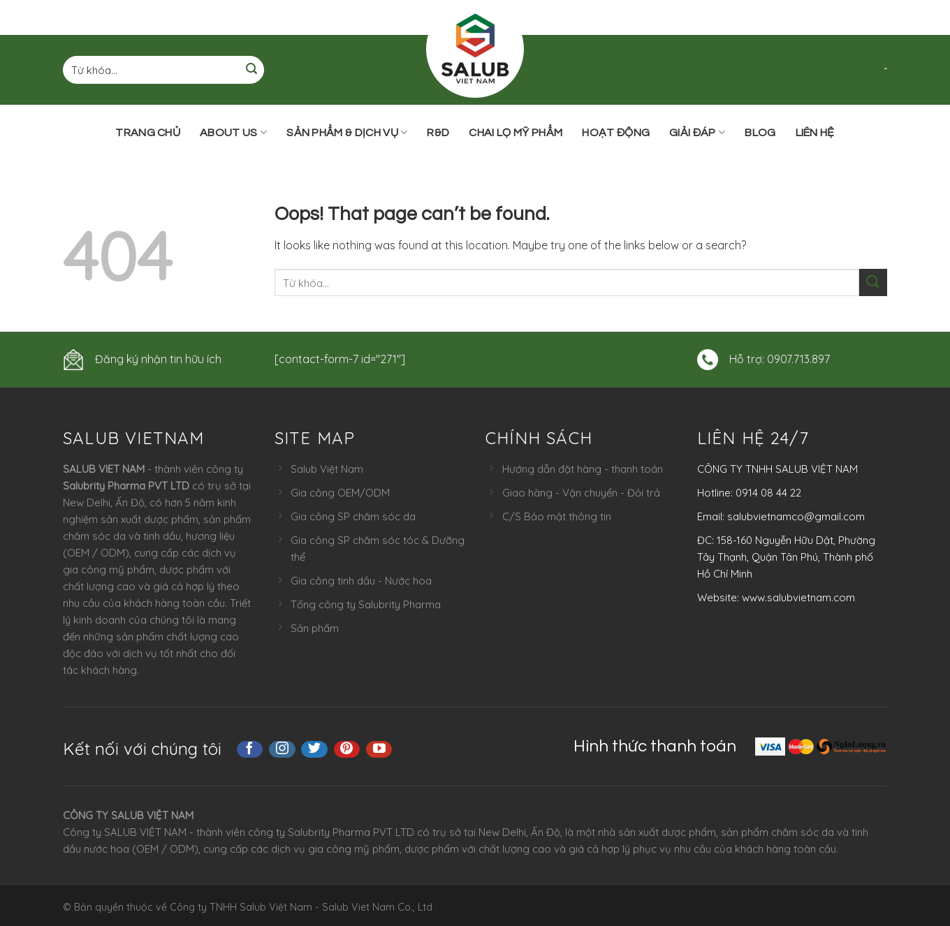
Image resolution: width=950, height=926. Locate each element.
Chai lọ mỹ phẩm (515, 132)
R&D (438, 132)
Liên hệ (815, 132)
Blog (760, 132)
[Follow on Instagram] (282, 749)
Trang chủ (147, 132)
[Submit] (251, 70)
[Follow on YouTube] (379, 749)
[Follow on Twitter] (314, 749)
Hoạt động (616, 132)
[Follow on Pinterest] (347, 749)
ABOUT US (233, 132)
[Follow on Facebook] (250, 749)
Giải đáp (697, 132)
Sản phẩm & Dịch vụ (346, 132)
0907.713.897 (798, 359)
